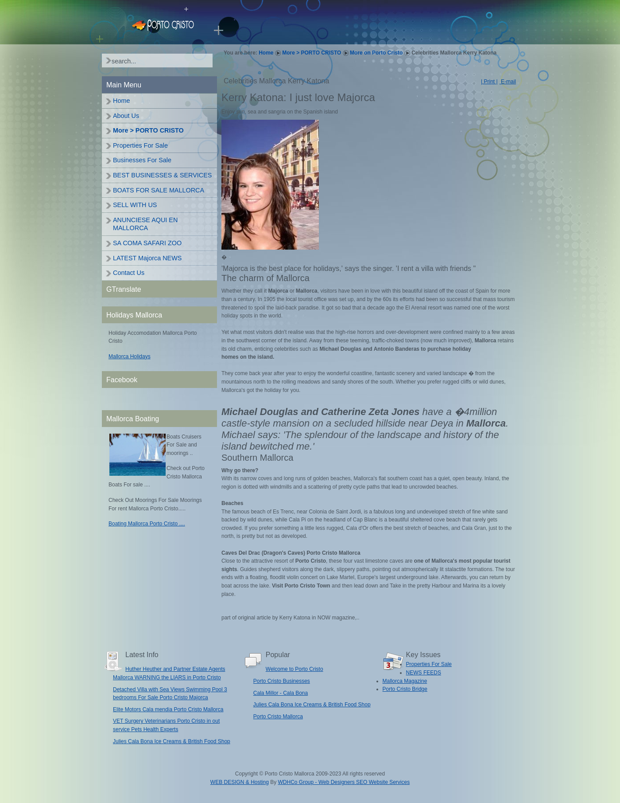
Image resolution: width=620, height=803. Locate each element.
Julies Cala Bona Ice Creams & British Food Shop (171, 741)
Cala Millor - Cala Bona (280, 693)
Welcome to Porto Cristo (294, 669)
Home (266, 53)
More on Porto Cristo (376, 53)
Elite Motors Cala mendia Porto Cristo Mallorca (168, 709)
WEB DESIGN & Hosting (239, 782)
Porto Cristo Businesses (281, 681)
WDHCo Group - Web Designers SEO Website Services (344, 782)
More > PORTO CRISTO (311, 53)
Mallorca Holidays (129, 356)
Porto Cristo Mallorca (278, 716)
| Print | (489, 81)
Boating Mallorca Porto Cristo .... (146, 524)
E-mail (508, 81)
